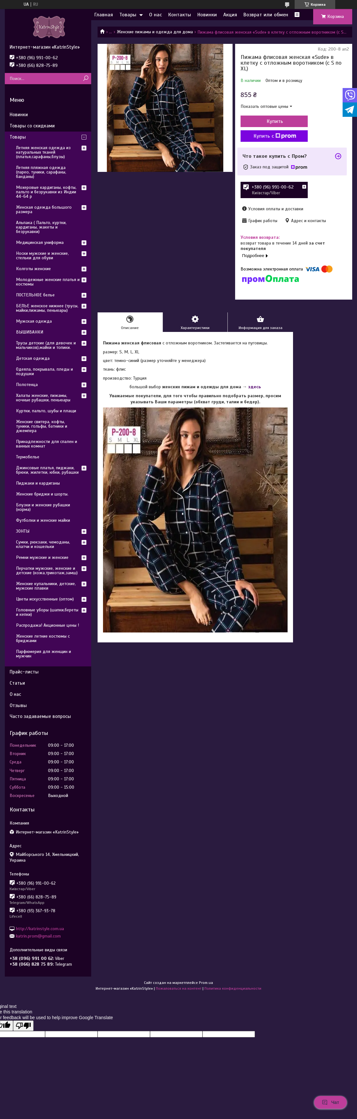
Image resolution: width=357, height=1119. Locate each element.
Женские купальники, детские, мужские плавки (46, 586)
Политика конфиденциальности (232, 988)
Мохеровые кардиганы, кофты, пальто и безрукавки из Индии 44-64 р (46, 192)
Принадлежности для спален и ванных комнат (46, 444)
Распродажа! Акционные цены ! (47, 625)
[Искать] (85, 78)
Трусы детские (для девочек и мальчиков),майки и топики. (46, 345)
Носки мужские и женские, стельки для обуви (42, 256)
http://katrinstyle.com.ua (40, 928)
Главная (103, 15)
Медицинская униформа (40, 242)
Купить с (275, 136)
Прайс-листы (24, 672)
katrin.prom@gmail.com (38, 936)
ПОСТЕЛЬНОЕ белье (35, 295)
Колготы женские (33, 268)
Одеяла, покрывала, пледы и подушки (44, 371)
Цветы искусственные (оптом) (45, 599)
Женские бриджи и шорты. (42, 494)
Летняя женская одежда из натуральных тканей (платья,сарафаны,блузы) (43, 152)
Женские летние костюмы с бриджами (43, 638)
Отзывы (18, 705)
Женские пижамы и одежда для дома (155, 32)
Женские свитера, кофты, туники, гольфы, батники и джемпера (41, 426)
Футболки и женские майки (43, 520)
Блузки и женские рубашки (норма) (43, 507)
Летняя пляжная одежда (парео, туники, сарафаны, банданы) (41, 172)
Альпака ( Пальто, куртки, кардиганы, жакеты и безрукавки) (41, 227)
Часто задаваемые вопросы (40, 716)
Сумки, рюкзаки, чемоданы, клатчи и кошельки (43, 544)
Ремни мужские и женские (42, 557)
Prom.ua (206, 982)
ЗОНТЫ (22, 531)
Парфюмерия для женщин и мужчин (43, 654)
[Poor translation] (23, 1025)
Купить (275, 121)
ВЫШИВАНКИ (29, 332)
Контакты (179, 15)
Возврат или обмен (265, 15)
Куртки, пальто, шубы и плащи (46, 411)
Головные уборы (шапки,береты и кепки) (47, 612)
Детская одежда (33, 358)
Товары (127, 15)
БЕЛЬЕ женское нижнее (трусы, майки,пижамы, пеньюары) (47, 308)
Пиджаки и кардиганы (38, 483)
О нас (155, 15)
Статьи (17, 683)
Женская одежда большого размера (44, 209)
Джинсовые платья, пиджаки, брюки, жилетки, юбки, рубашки (47, 470)
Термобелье (27, 457)
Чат (330, 1102)
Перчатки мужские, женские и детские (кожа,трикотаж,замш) (47, 571)
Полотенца (27, 384)
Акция (230, 15)
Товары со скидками (32, 126)
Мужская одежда (34, 321)
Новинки (207, 15)
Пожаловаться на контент (179, 988)
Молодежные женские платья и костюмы (48, 282)
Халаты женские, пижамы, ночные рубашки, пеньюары (43, 398)
